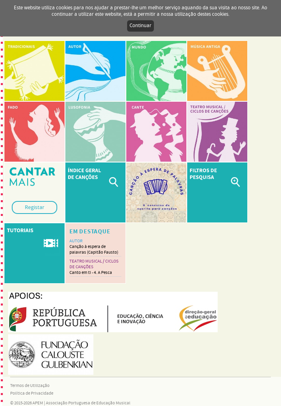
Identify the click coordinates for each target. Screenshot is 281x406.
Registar (34, 207)
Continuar (140, 25)
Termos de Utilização (30, 386)
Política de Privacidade (31, 393)
